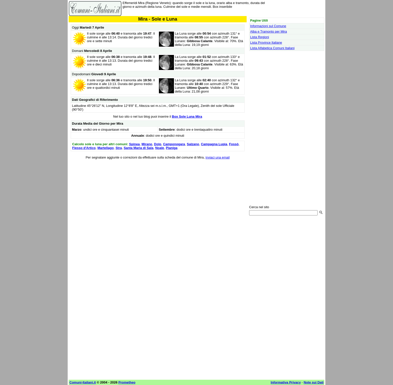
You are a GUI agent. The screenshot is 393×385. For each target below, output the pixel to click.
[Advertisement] (158, 199)
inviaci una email (218, 157)
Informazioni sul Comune (268, 26)
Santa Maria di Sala (138, 148)
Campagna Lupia (214, 144)
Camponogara (174, 144)
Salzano (193, 144)
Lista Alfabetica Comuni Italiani (272, 48)
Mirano (147, 144)
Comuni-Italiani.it (82, 382)
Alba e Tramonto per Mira (268, 31)
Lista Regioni (259, 37)
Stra (119, 148)
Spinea (134, 144)
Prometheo (126, 382)
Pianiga (171, 148)
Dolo (157, 144)
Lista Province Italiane (266, 42)
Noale (159, 148)
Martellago (105, 148)
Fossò (234, 144)
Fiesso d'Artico (83, 148)
